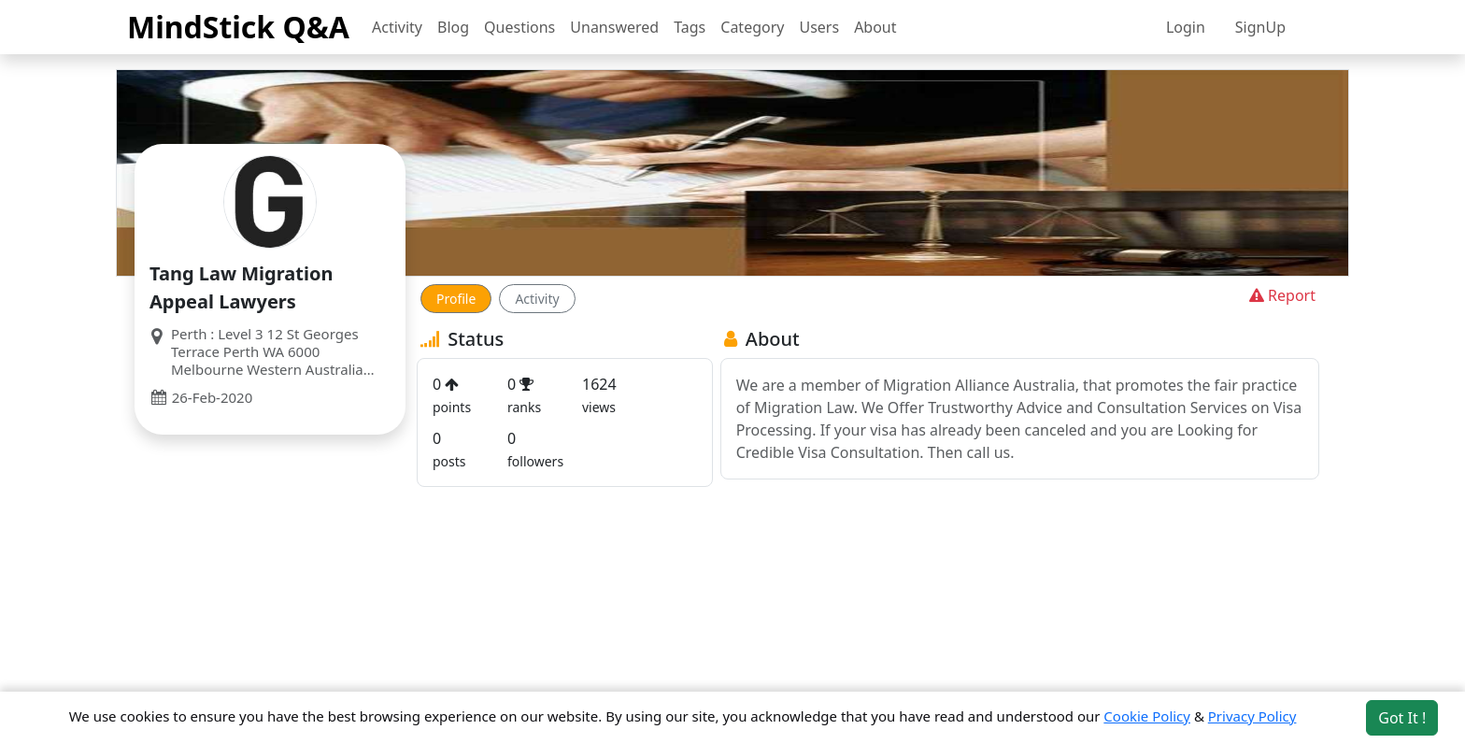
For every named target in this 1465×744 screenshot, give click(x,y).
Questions (519, 27)
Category (752, 27)
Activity (397, 27)
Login (1185, 27)
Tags (689, 27)
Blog (453, 27)
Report (1280, 295)
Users (819, 27)
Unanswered (614, 27)
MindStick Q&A (238, 27)
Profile (456, 299)
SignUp (1260, 27)
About (875, 27)
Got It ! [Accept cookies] (1402, 718)
